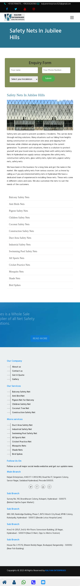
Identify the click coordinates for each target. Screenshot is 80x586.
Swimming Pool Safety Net (24, 433)
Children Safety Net (21, 404)
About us (16, 367)
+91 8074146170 (15, 4)
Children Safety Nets (19, 217)
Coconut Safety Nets (19, 224)
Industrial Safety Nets (20, 244)
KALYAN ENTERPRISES (55, 570)
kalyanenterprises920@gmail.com (56, 4)
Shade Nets (14, 278)
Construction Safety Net (23, 412)
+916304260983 (30, 4)
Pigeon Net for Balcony (23, 400)
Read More (40, 341)
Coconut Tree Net (20, 408)
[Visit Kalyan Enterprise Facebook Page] (7, 9)
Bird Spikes (15, 285)
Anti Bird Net (18, 396)
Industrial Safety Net (22, 429)
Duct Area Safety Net (22, 425)
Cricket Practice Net (21, 441)
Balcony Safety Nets (19, 197)
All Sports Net (18, 437)
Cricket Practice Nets (19, 264)
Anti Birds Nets (17, 204)
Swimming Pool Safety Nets (23, 251)
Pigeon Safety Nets (18, 210)
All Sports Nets (16, 258)
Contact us (17, 371)
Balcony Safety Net (21, 392)
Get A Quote (18, 375)
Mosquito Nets (16, 271)
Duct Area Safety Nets (20, 237)
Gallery (15, 379)
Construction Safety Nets (21, 231)
